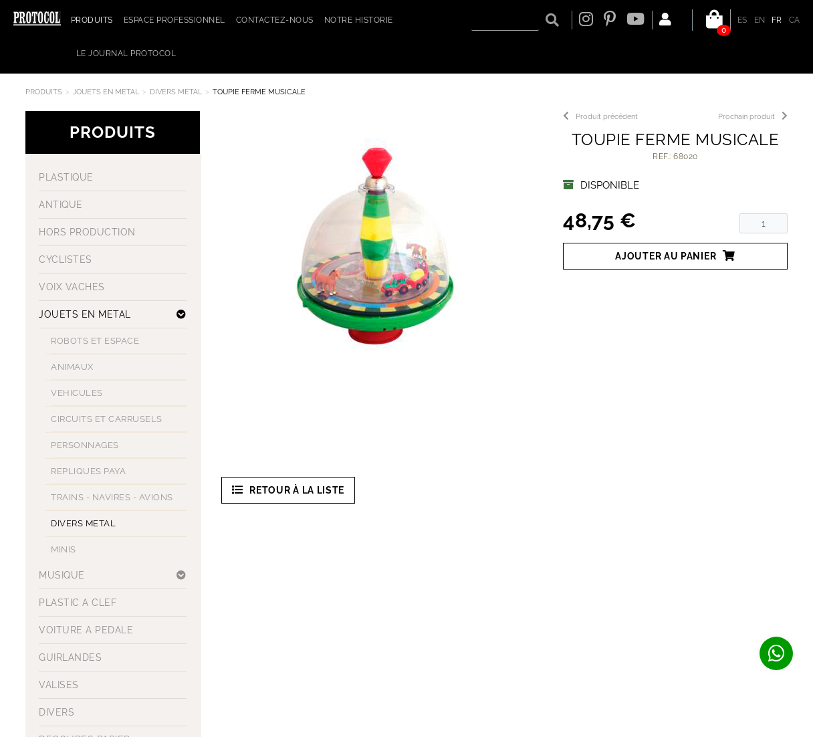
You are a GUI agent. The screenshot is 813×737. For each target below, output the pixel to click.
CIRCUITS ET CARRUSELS (106, 419)
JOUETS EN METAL (106, 92)
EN (760, 20)
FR (777, 20)
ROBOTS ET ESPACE (95, 341)
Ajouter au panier (675, 255)
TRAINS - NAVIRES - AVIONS (112, 497)
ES (742, 20)
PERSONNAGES (85, 445)
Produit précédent (600, 116)
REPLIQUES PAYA (88, 471)
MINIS (63, 549)
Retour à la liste (288, 490)
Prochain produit (753, 116)
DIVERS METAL (176, 92)
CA (794, 20)
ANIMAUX (72, 367)
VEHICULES (77, 393)
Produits (43, 92)
